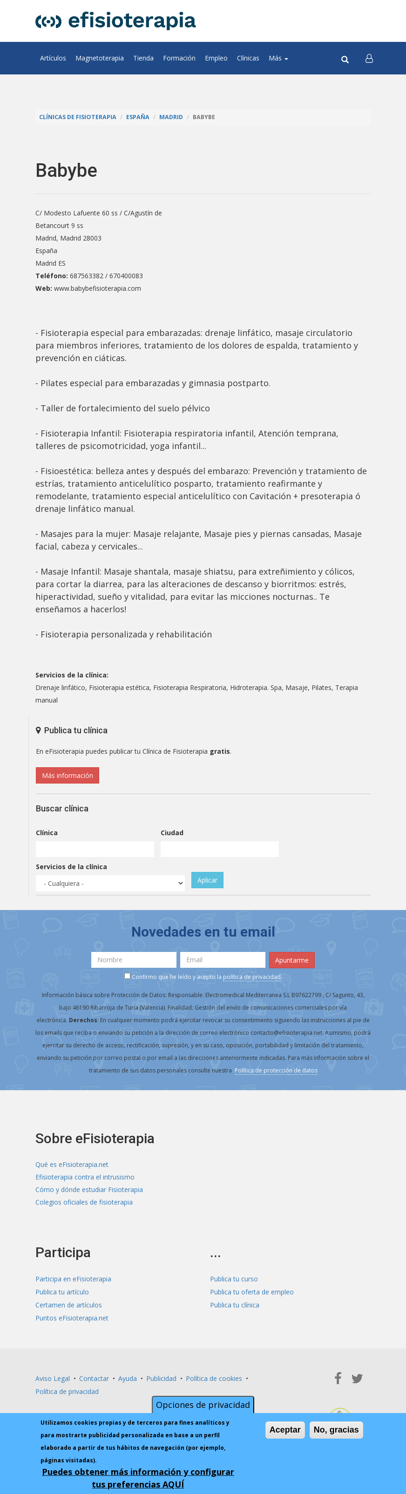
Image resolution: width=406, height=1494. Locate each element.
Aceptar (285, 1429)
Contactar (94, 1376)
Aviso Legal (52, 1376)
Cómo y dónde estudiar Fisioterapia (89, 1189)
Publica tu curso (234, 1278)
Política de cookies (214, 1376)
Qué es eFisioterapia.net (71, 1163)
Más (278, 58)
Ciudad (172, 832)
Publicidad (161, 1376)
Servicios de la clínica (71, 866)
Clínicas (248, 58)
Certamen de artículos (68, 1303)
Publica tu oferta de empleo (252, 1290)
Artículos (53, 58)
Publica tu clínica (234, 1303)
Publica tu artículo (62, 1290)
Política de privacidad (67, 1388)
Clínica (47, 832)
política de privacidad (252, 976)
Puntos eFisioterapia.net (71, 1316)
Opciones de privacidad (203, 1404)
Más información (67, 774)
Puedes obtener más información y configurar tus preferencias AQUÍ (138, 1478)
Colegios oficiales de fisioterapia (84, 1201)
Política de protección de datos (276, 1069)
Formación (179, 58)
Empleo (216, 58)
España (137, 117)
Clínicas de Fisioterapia (77, 117)
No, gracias (336, 1429)
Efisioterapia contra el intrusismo (85, 1176)
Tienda (143, 58)
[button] (369, 58)
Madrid (171, 117)
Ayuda (127, 1376)
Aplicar (207, 879)
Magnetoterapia (99, 58)
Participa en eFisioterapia (73, 1278)
